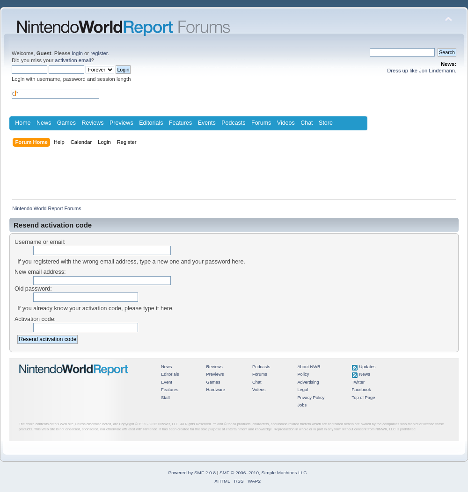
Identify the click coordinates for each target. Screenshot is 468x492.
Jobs (302, 405)
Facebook (361, 389)
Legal (302, 389)
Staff (165, 397)
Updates (367, 366)
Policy (303, 374)
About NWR (308, 366)
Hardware (215, 389)
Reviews (92, 123)
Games (66, 123)
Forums (261, 123)
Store (326, 123)
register (99, 53)
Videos (286, 123)
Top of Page (363, 397)
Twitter (358, 382)
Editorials (151, 123)
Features (180, 123)
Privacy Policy (310, 397)
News (44, 123)
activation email (73, 60)
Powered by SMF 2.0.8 (192, 472)
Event (166, 382)
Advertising (308, 382)
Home (22, 123)
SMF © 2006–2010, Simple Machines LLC (263, 472)
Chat (306, 123)
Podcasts (233, 123)
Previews (121, 123)
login (77, 53)
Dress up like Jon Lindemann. (421, 70)
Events (207, 123)
